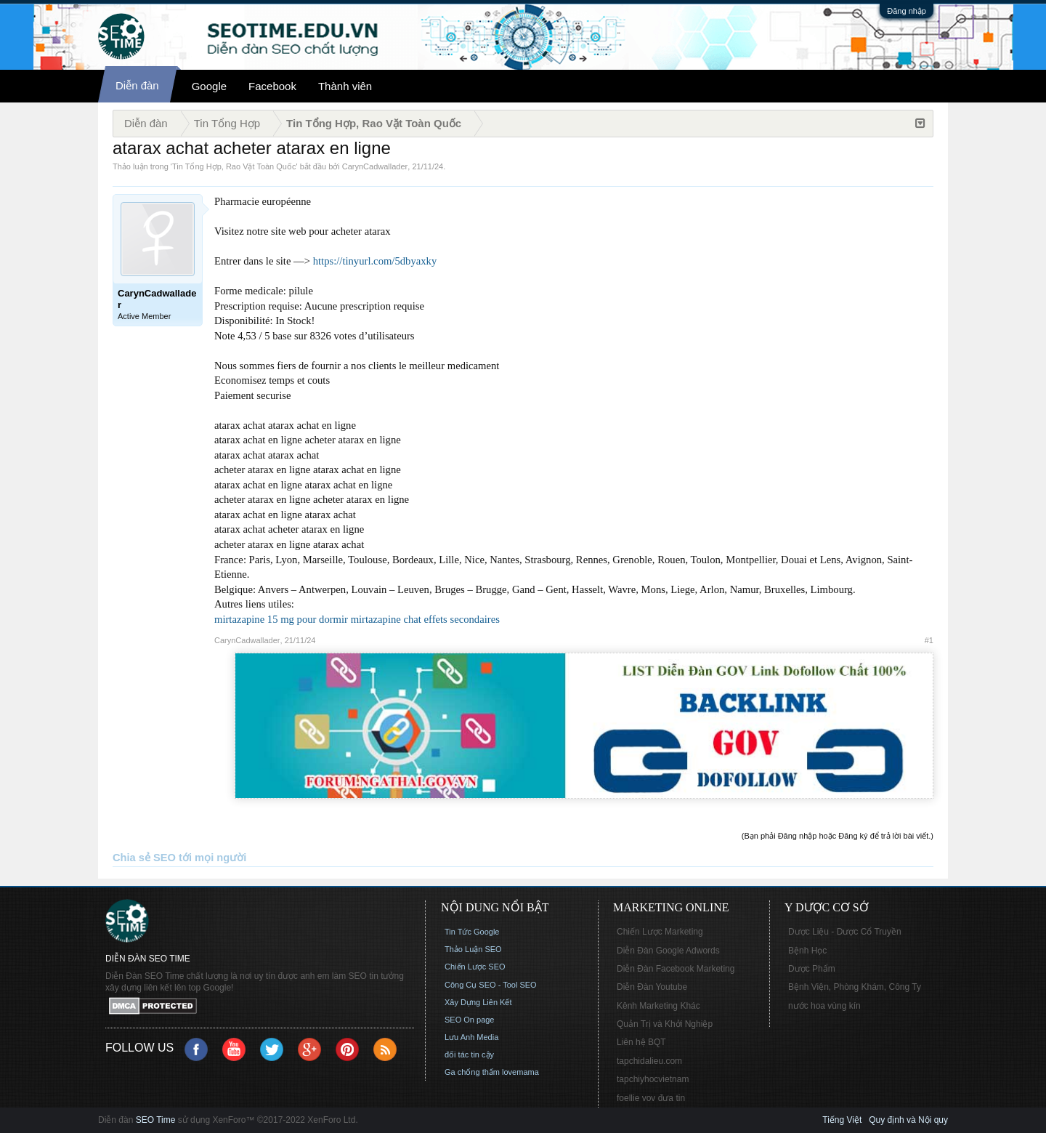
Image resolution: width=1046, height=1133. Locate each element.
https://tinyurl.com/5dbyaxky (375, 261)
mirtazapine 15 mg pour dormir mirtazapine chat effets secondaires (357, 619)
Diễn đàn (137, 85)
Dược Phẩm (811, 969)
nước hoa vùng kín (824, 1006)
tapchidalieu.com (649, 1061)
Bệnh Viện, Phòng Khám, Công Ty (854, 987)
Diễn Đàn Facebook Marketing (675, 969)
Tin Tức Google (472, 931)
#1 (929, 640)
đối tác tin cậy (469, 1054)
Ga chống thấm (472, 1072)
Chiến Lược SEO (475, 966)
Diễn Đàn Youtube (652, 987)
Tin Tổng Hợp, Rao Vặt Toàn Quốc (234, 166)
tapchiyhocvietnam (653, 1079)
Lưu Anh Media (471, 1037)
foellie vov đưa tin (651, 1098)
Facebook (272, 86)
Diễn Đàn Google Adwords (668, 950)
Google (209, 86)
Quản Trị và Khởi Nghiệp (665, 1024)
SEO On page (470, 1019)
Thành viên (345, 86)
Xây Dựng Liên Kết (478, 1002)
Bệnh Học (807, 950)
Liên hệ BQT (641, 1042)
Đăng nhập (906, 11)
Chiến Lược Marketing (660, 932)
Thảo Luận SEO (473, 949)
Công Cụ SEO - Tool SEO (491, 984)
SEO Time (156, 1120)
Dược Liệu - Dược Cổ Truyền (844, 932)
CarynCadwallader (375, 166)
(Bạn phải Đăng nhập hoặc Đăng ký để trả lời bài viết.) (837, 835)
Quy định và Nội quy (908, 1120)
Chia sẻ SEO (144, 857)
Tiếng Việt (841, 1120)
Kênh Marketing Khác (658, 1006)
